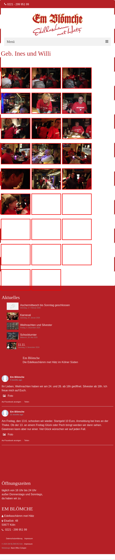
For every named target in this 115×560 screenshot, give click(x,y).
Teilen (26, 402)
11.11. (21, 344)
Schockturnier (28, 334)
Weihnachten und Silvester (36, 325)
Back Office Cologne (18, 548)
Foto (7, 395)
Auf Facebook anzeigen (11, 402)
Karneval (25, 315)
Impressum (28, 544)
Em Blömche (17, 377)
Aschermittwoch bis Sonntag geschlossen (45, 305)
